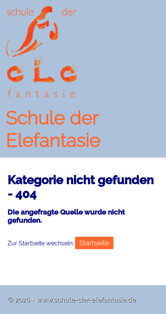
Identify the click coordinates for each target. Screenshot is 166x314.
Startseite (94, 243)
